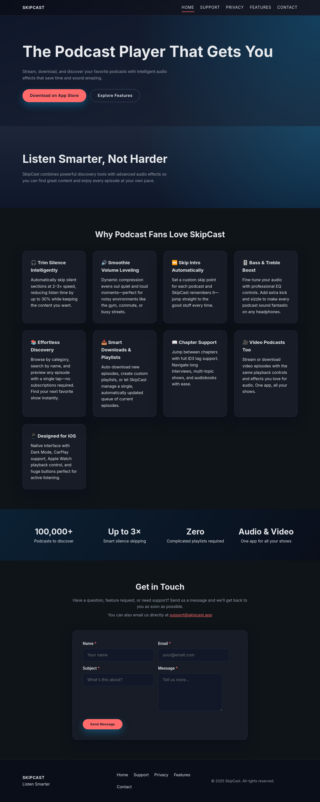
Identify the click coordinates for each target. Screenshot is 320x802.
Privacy (235, 7)
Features (260, 7)
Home (188, 7)
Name (89, 643)
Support (210, 7)
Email (164, 643)
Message (168, 668)
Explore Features (115, 95)
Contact (287, 7)
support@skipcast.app (191, 614)
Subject (91, 668)
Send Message (102, 724)
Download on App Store (54, 95)
